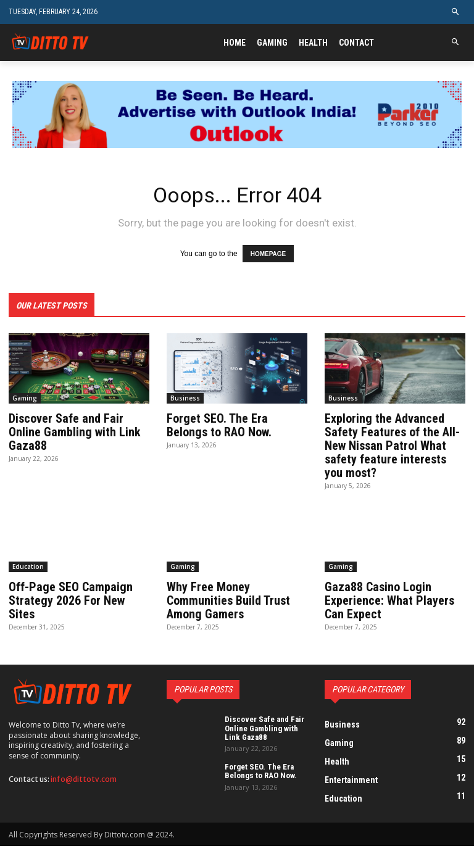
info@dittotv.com (84, 779)
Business (185, 398)
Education (28, 566)
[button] (455, 12)
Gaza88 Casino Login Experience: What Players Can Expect (389, 600)
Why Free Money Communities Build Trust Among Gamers (228, 600)
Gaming (24, 398)
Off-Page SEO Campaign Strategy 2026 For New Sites (71, 600)
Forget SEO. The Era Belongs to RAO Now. (219, 425)
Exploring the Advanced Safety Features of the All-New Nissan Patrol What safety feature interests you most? (392, 445)
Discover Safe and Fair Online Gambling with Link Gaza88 (75, 432)
